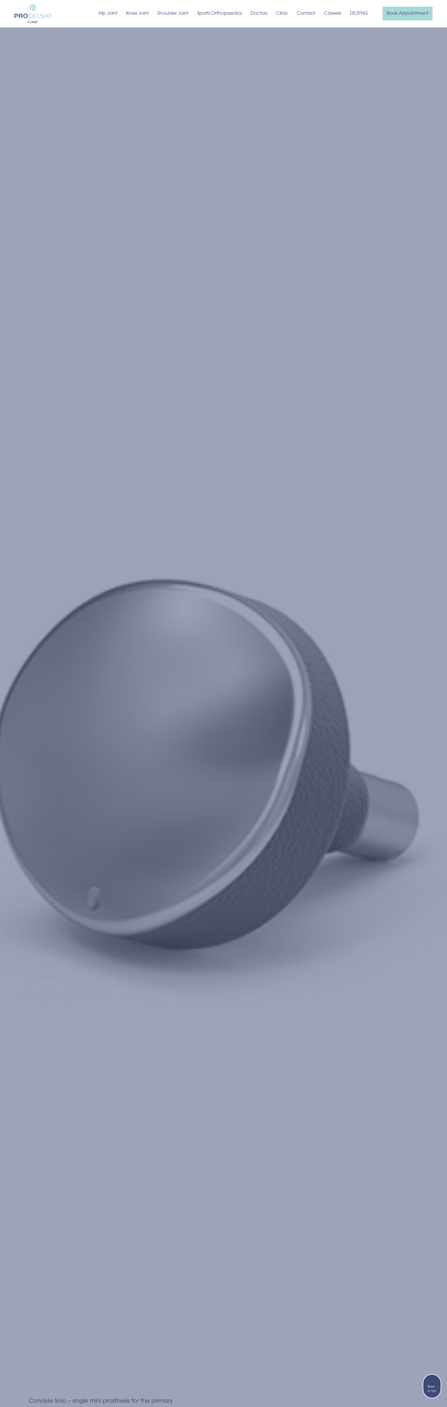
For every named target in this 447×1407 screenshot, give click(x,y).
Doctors (259, 13)
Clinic (282, 13)
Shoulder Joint (172, 13)
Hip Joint (108, 13)
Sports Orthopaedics (219, 13)
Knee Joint (137, 13)
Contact (306, 13)
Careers (332, 13)
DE (353, 13)
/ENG (362, 13)
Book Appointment (407, 13)
